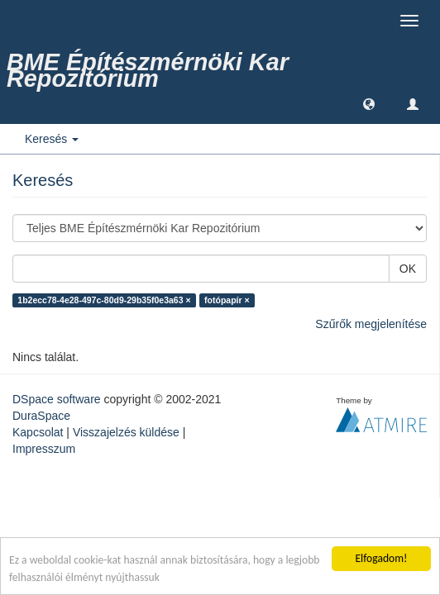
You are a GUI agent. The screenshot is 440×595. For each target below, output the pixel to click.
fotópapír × (227, 300)
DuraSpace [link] (41, 415)
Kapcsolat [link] (37, 432)
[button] (369, 103)
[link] (220, 62)
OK (407, 268)
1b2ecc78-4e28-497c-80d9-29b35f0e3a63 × (103, 300)
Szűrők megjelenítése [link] (371, 324)
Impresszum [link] (43, 448)
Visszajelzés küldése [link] (126, 432)
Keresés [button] (52, 138)
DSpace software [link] (56, 399)
